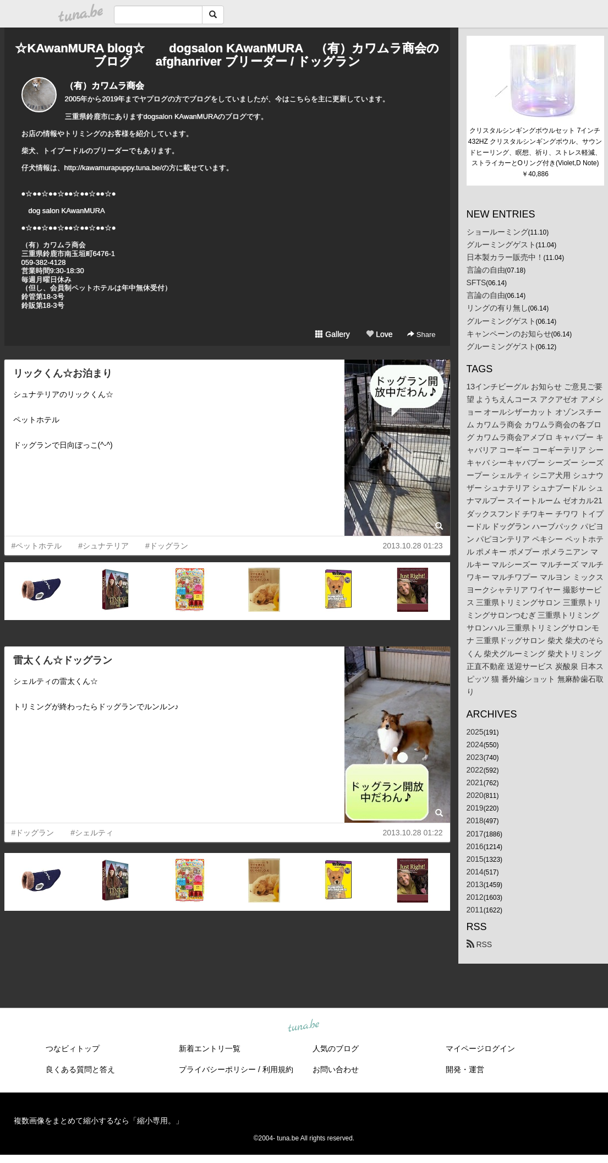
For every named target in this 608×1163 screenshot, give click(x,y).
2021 (475, 782)
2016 (475, 846)
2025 (475, 731)
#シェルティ (91, 832)
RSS (479, 944)
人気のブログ (336, 1048)
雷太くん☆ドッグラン (62, 660)
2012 (475, 897)
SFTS (476, 282)
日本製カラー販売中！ (505, 257)
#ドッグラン (166, 545)
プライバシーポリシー (217, 1069)
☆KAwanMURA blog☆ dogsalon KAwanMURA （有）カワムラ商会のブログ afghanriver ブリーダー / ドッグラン (227, 54)
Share (421, 334)
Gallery (332, 334)
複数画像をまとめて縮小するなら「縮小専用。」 (98, 1120)
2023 (475, 757)
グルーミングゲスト (501, 244)
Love (379, 334)
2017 (475, 833)
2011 (475, 909)
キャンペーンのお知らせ (509, 333)
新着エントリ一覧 (209, 1048)
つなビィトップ (73, 1048)
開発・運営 (465, 1069)
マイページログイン (480, 1048)
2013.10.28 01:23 (413, 545)
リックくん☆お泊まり (62, 373)
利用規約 (277, 1069)
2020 (475, 795)
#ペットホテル (37, 545)
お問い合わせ (336, 1069)
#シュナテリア (103, 545)
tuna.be (304, 1026)
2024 (475, 744)
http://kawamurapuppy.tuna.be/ (113, 168)
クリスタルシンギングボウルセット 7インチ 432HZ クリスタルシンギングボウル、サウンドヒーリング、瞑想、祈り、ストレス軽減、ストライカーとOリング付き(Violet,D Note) (535, 147)
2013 (475, 884)
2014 (475, 871)
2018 (475, 820)
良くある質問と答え (80, 1069)
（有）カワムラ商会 (104, 85)
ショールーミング (497, 231)
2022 (475, 769)
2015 (475, 859)
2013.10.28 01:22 (413, 832)
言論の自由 (486, 269)
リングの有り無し (497, 307)
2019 (475, 807)
